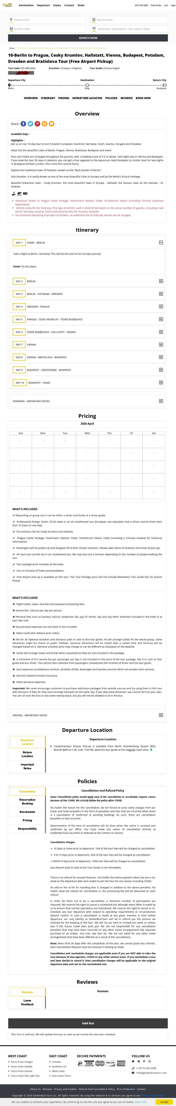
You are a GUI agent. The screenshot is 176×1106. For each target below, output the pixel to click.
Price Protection (126, 1095)
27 (43, 492)
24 (131, 480)
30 (43, 441)
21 (65, 480)
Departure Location (87, 99)
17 (131, 467)
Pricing (61, 99)
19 (20, 480)
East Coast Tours (60, 1081)
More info (140, 1102)
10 (131, 454)
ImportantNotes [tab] (27, 769)
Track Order (156, 5)
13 (43, 467)
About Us (35, 1095)
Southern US (57, 1072)
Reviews (131, 99)
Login (173, 5)
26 (20, 492)
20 (43, 480)
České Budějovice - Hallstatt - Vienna (47, 332)
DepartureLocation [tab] (27, 742)
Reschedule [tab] (27, 818)
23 (109, 480)
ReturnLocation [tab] (27, 756)
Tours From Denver (20, 1077)
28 (65, 492)
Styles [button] (57, 5)
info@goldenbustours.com (149, 1078)
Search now (88, 38)
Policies (114, 99)
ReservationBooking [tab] (27, 807)
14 (65, 467)
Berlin (27, 281)
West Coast (57, 1077)
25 (153, 480)
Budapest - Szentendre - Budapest (45, 370)
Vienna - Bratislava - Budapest (42, 357)
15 (87, 467)
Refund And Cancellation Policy (97, 1095)
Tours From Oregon (20, 1067)
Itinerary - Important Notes (31, 401)
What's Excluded (25, 598)
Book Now (149, 99)
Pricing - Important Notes (30, 715)
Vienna (27, 345)
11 (153, 454)
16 (109, 467)
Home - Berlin (32, 243)
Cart (166, 5)
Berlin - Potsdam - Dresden (40, 294)
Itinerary (44, 99)
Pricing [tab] (27, 828)
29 (20, 441)
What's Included (24, 509)
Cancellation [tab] (27, 795)
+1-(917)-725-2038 (144, 1074)
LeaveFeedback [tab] (27, 1008)
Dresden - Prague (34, 307)
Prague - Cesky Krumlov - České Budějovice (50, 319)
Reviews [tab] (27, 996)
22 (87, 480)
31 (65, 441)
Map (87, 88)
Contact (69, 5)
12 (20, 467)
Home (11, 48)
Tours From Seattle (20, 1072)
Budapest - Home (34, 383)
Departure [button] (43, 5)
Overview (25, 99)
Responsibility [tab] (27, 838)
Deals (81, 5)
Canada (55, 1067)
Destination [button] (26, 5)
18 (153, 467)
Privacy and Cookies (65, 1095)
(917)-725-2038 (141, 5)
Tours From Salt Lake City (24, 1081)
